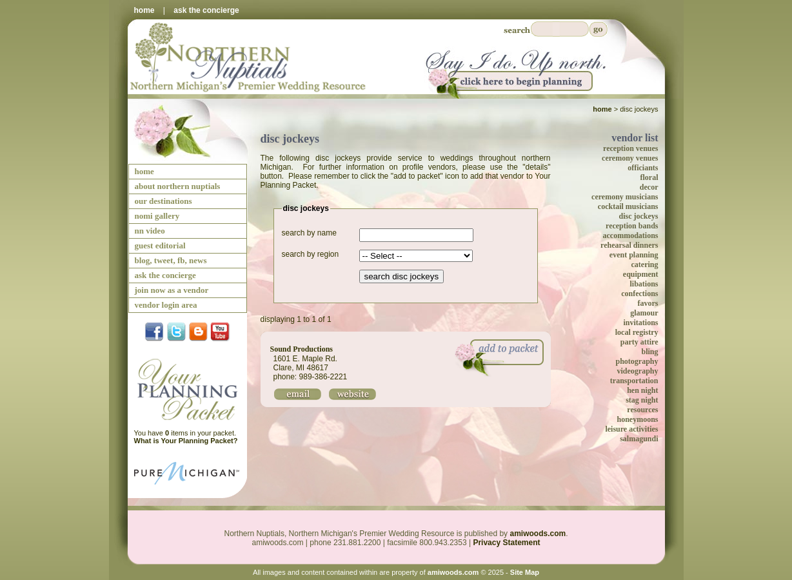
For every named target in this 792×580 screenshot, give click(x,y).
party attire (639, 341)
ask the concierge (206, 10)
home (144, 10)
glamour (644, 312)
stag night (642, 400)
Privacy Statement (506, 542)
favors (648, 303)
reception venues (630, 148)
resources (642, 409)
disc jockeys (638, 216)
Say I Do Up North (513, 71)
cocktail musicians (628, 206)
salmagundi (639, 438)
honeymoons (637, 419)
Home (602, 109)
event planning (633, 254)
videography (637, 370)
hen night (642, 390)
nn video (150, 230)
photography (636, 361)
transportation (634, 380)
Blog (198, 333)
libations (643, 283)
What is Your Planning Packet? (186, 441)
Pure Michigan (187, 479)
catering (644, 264)
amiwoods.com (538, 533)
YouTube (220, 333)
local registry (636, 332)
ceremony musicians (624, 196)
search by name (309, 232)
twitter (176, 333)
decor (649, 187)
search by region (310, 254)
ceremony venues (630, 158)
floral (649, 177)
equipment (640, 274)
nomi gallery (157, 216)
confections (639, 293)
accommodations (630, 235)
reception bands (632, 225)
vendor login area (166, 305)
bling (649, 351)
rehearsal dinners (629, 245)
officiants (643, 167)
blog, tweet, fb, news (171, 260)
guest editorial (160, 245)
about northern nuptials (178, 186)
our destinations (163, 201)
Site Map (524, 572)
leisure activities (631, 429)
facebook (154, 333)
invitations (640, 322)
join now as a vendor (172, 290)
